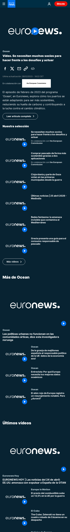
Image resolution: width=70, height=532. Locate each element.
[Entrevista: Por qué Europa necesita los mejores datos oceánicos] (49, 377)
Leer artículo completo (19, 116)
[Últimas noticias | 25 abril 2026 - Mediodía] (49, 203)
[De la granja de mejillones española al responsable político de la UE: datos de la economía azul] (49, 356)
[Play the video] (35, 31)
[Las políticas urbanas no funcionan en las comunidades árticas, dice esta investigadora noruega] (35, 337)
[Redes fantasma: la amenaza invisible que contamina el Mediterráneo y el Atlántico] (49, 224)
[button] (14, 262)
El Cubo (35, 510)
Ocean (6, 330)
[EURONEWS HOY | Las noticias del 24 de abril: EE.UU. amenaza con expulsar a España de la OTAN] (35, 481)
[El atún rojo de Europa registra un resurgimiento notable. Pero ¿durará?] (49, 399)
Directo (61, 3)
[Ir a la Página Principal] (11, 4)
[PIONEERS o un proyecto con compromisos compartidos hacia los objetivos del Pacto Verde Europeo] (49, 139)
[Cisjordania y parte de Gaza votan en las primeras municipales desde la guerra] (49, 182)
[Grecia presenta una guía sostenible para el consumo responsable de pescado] (49, 246)
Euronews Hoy (11, 475)
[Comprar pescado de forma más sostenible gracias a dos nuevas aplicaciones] (49, 160)
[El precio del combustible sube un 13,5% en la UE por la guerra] (49, 499)
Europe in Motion (40, 489)
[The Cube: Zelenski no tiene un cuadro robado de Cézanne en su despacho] (49, 520)
